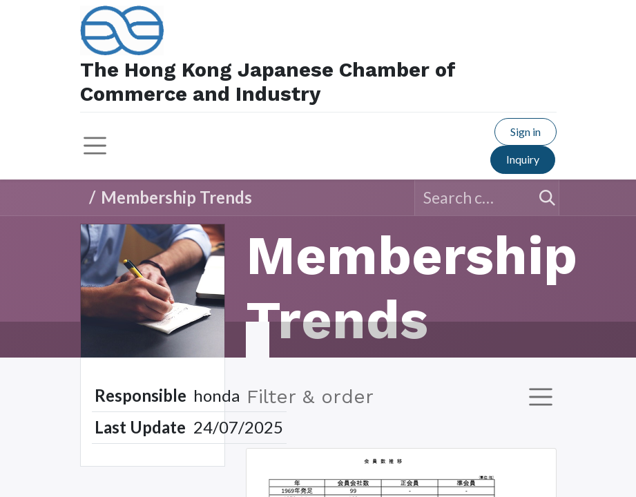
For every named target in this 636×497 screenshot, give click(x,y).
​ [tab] (257, 340)
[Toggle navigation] (541, 397)
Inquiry (522, 159)
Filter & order (310, 396)
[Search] (541, 197)
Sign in (525, 131)
